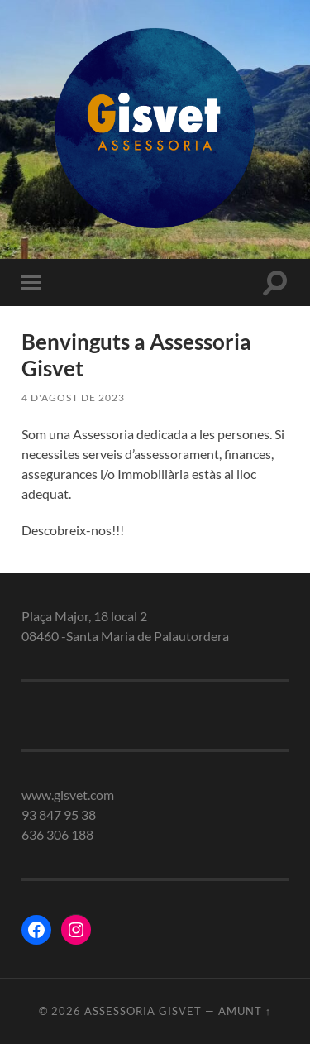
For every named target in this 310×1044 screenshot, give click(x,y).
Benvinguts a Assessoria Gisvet (136, 354)
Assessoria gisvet (143, 1011)
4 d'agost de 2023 (73, 397)
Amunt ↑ (244, 1011)
